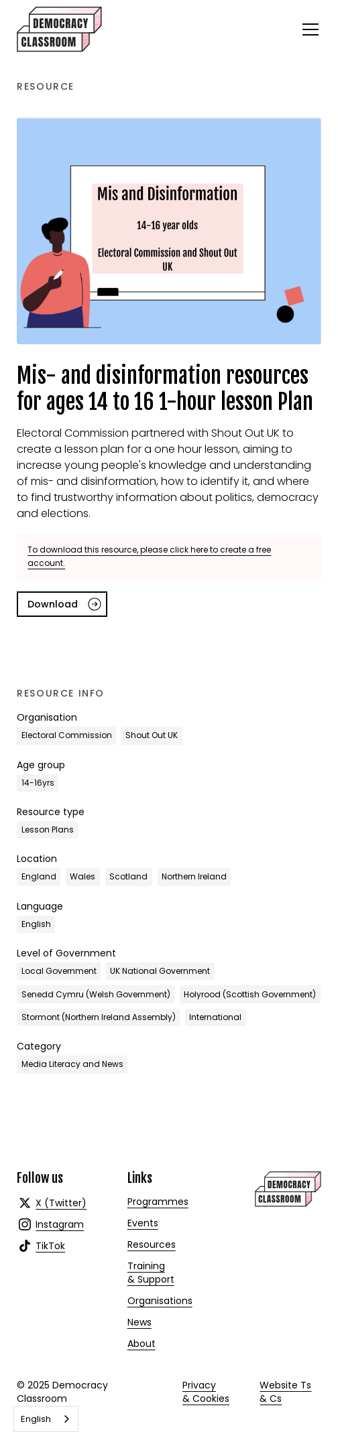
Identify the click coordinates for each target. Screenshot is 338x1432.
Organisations (159, 1300)
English (36, 1419)
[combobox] (45, 1419)
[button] (307, 29)
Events (142, 1223)
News (139, 1322)
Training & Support (150, 1272)
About (141, 1343)
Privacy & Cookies (205, 1391)
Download (52, 604)
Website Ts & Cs (285, 1391)
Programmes (157, 1201)
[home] (59, 29)
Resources (151, 1244)
